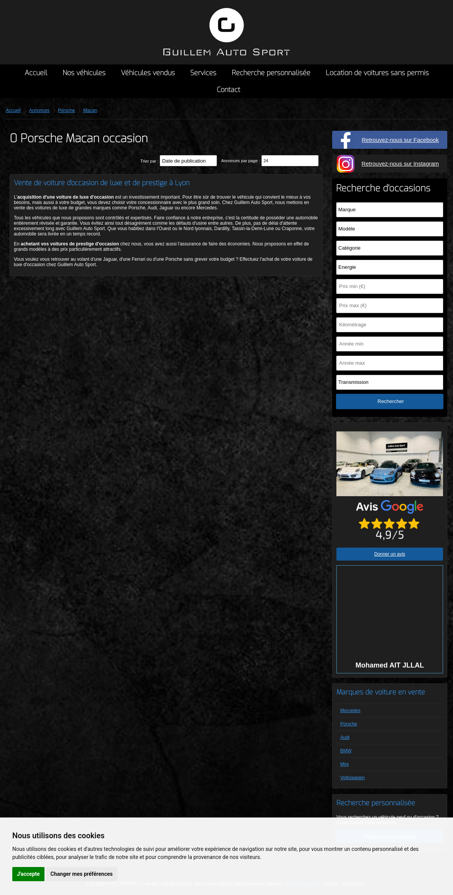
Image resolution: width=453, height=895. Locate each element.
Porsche (348, 724)
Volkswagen (352, 777)
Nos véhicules (84, 72)
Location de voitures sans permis (377, 72)
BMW (345, 751)
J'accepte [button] (28, 874)
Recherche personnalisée (271, 72)
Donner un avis (389, 554)
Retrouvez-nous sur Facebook (400, 140)
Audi (344, 737)
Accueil (36, 72)
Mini (344, 764)
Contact (228, 89)
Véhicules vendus (148, 72)
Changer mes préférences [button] (82, 874)
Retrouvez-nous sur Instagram (400, 163)
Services (203, 72)
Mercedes (350, 710)
